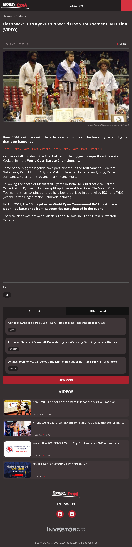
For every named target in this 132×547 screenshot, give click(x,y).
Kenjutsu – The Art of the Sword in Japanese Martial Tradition (74, 402)
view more (66, 380)
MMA (12, 329)
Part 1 (7, 149)
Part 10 (96, 149)
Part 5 (46, 149)
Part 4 (36, 149)
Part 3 (26, 149)
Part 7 (66, 149)
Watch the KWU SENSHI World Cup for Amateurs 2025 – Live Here (76, 443)
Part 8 (75, 149)
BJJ (7, 295)
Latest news (77, 5)
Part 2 (17, 149)
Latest (34, 311)
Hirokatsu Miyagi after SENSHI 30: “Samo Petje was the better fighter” (80, 422)
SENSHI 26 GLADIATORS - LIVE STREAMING (60, 464)
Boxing (13, 349)
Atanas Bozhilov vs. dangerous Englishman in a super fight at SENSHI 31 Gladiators (63, 361)
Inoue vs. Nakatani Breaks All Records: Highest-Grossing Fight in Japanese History (62, 342)
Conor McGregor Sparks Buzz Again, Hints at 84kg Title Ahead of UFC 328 (56, 323)
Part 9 (85, 149)
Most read (98, 311)
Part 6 (56, 149)
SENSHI (13, 368)
